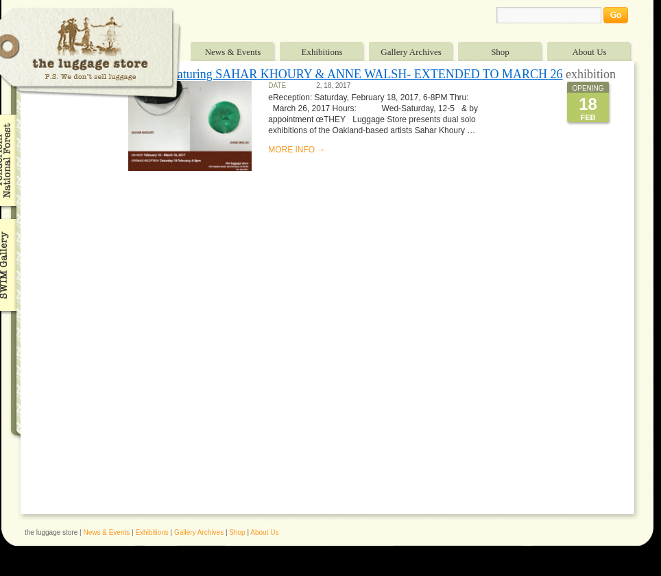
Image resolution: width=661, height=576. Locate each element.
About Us (589, 52)
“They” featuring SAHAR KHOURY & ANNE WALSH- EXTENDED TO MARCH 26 (345, 74)
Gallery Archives (411, 52)
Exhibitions (322, 52)
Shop (500, 52)
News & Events (233, 52)
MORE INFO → (296, 149)
